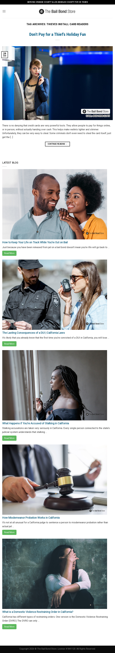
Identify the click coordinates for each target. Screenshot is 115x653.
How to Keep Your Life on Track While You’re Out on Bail (35, 242)
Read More (9, 253)
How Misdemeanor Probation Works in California (31, 517)
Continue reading (58, 144)
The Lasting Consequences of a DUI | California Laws (33, 332)
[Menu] (4, 11)
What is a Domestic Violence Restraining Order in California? (37, 611)
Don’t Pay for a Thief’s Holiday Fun (57, 34)
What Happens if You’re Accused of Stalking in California (35, 423)
